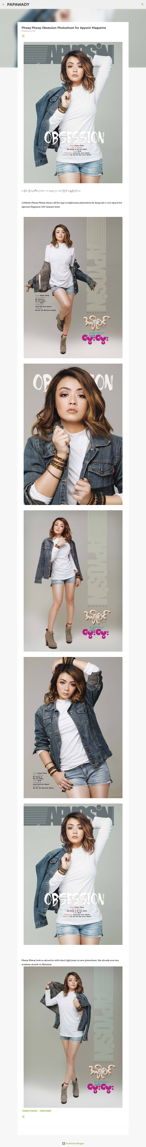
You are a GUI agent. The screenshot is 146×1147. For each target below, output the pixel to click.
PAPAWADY (18, 4)
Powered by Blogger (73, 1143)
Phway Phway (45, 1111)
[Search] (32, 4)
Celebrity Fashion (30, 1111)
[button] (23, 36)
